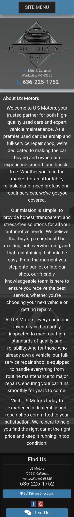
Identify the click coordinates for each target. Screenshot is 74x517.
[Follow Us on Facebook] (33, 504)
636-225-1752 (41, 82)
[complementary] (62, 505)
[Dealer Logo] (37, 44)
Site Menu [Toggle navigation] (37, 7)
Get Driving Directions (37, 493)
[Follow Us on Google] (40, 504)
